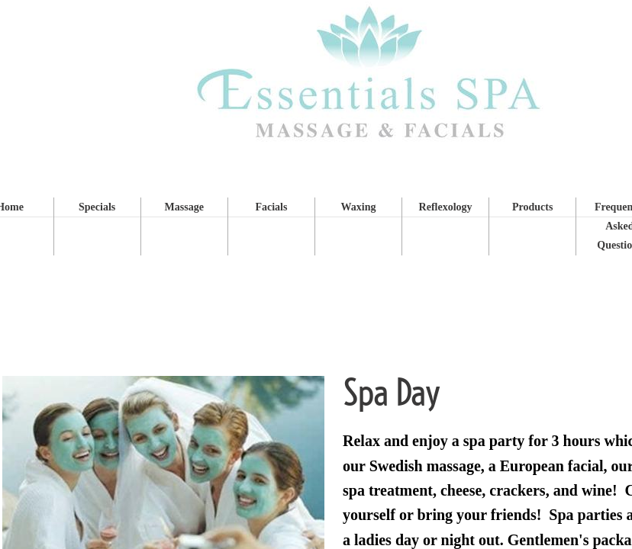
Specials (97, 207)
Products (532, 207)
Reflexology (445, 207)
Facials (271, 207)
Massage (184, 207)
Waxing (358, 207)
